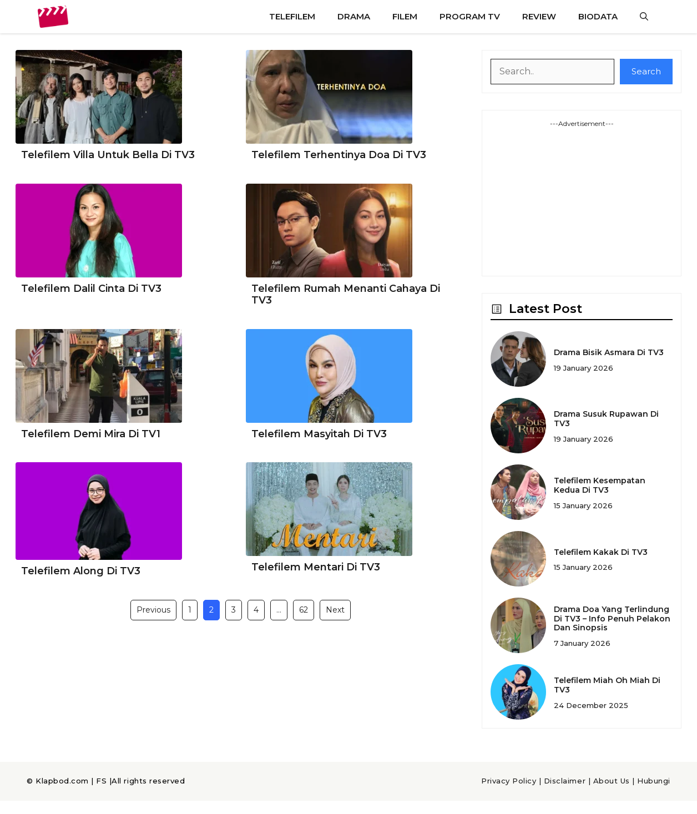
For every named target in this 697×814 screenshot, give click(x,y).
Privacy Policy (508, 780)
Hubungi (653, 780)
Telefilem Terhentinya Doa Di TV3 (338, 155)
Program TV (470, 16)
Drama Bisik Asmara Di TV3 (609, 352)
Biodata (598, 16)
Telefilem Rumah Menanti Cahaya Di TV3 (345, 294)
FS (101, 780)
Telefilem (292, 16)
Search (646, 71)
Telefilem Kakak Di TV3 (601, 552)
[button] (644, 16)
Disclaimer (564, 780)
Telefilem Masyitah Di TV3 (319, 434)
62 (303, 610)
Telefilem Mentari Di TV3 (315, 567)
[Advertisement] (582, 198)
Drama (353, 16)
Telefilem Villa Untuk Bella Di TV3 (108, 155)
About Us (611, 780)
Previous (153, 610)
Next (335, 610)
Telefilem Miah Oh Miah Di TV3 (607, 685)
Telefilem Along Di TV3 (80, 571)
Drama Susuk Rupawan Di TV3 (606, 418)
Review (539, 16)
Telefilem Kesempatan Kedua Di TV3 (599, 485)
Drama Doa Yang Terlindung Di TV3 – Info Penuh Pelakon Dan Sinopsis (612, 618)
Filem (404, 16)
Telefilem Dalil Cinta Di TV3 (91, 288)
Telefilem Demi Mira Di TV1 (90, 434)
